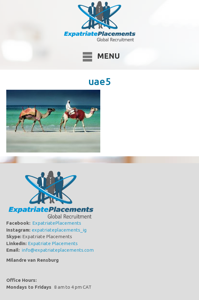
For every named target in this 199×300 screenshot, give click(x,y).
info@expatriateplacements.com (58, 250)
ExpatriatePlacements (56, 223)
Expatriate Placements (53, 243)
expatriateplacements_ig (59, 230)
